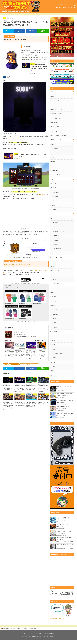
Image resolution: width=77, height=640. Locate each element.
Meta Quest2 (56, 192)
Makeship (42, 194)
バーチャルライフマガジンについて (63, 4)
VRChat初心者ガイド (56, 113)
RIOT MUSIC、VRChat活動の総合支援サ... (64, 388)
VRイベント (54, 292)
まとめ (54, 349)
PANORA (53, 336)
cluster (53, 144)
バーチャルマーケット (58, 231)
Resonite (53, 166)
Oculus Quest (54, 187)
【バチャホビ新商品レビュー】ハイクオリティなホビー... (65, 519)
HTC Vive (53, 183)
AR (52, 288)
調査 (52, 375)
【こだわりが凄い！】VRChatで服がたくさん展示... (65, 532)
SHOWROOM (54, 170)
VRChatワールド (55, 105)
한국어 (70, 7)
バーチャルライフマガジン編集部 (66, 541)
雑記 (54, 366)
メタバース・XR (54, 283)
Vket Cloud (55, 222)
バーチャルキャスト (56, 174)
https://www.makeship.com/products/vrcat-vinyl (19, 264)
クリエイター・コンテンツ (57, 257)
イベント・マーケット (56, 214)
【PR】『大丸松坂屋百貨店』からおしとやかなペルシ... (65, 407)
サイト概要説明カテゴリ (59, 353)
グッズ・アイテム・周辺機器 (58, 135)
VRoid (54, 279)
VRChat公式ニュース (14, 364)
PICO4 (53, 205)
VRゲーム (53, 301)
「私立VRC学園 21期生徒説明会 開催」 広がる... (65, 539)
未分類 (54, 357)
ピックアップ (35, 364)
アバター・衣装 (55, 126)
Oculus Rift (54, 201)
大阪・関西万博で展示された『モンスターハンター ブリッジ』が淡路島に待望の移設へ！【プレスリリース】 (20, 354)
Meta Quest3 (56, 196)
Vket (52, 218)
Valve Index (54, 209)
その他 (53, 344)
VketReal (55, 227)
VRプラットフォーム (55, 139)
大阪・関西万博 (57, 248)
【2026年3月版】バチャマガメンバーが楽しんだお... (65, 525)
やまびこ (61, 521)
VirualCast (55, 314)
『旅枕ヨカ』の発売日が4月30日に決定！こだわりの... (65, 414)
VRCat (23, 364)
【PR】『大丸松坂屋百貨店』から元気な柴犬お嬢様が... (65, 394)
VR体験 (55, 323)
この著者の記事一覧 (40, 340)
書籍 (52, 370)
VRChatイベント (55, 96)
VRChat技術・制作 (56, 118)
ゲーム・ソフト (55, 270)
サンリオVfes (54, 253)
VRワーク (55, 318)
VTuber (53, 266)
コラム (53, 362)
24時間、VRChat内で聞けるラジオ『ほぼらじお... (65, 545)
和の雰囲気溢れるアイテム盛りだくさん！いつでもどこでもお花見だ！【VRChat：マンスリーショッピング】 (9, 354)
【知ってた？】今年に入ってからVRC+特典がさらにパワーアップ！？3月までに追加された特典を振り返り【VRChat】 (41, 355)
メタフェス (55, 240)
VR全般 (53, 305)
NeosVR (53, 161)
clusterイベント (57, 148)
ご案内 (53, 340)
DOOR (53, 157)
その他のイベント (55, 235)
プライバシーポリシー (49, 633)
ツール (53, 275)
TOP (24, 633)
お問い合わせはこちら (55, 618)
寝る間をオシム (62, 528)
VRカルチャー (55, 122)
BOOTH (53, 262)
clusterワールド (57, 153)
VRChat (6, 364)
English (64, 7)
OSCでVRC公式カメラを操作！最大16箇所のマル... (64, 401)
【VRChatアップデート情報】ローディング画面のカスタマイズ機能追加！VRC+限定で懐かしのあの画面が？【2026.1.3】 (31, 355)
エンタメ (55, 327)
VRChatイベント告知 (56, 100)
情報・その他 (53, 331)
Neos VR (55, 309)
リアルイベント (57, 244)
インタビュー (54, 131)
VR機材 (52, 179)
